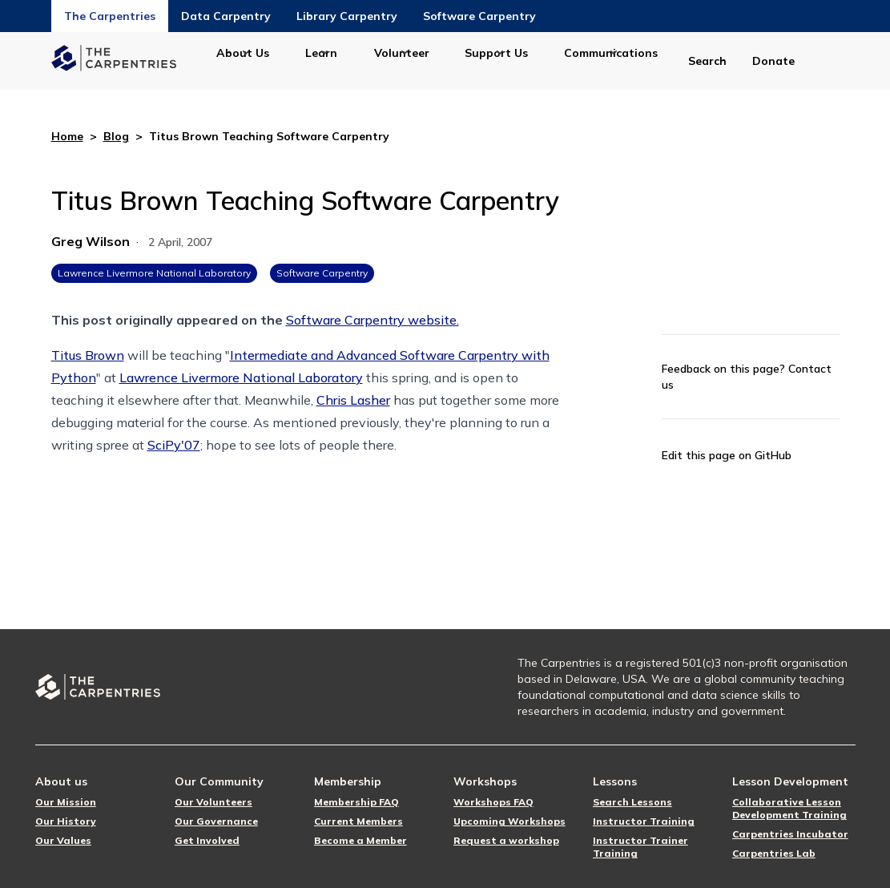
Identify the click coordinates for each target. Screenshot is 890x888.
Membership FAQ (356, 802)
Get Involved (207, 840)
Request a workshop (506, 840)
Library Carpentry (346, 16)
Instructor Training (644, 821)
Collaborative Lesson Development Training (789, 808)
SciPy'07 (173, 445)
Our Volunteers (213, 802)
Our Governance (216, 821)
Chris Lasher (353, 400)
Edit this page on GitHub (726, 455)
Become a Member (360, 840)
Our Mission (65, 802)
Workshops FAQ (493, 802)
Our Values (63, 840)
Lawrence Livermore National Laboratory (154, 273)
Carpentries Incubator (790, 834)
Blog (116, 136)
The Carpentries (109, 16)
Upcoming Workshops (509, 821)
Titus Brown (87, 355)
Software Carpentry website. (372, 320)
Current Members (358, 821)
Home (67, 136)
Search (707, 61)
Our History (65, 821)
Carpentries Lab (773, 853)
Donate (773, 61)
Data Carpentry (226, 16)
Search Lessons (632, 802)
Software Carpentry (479, 16)
